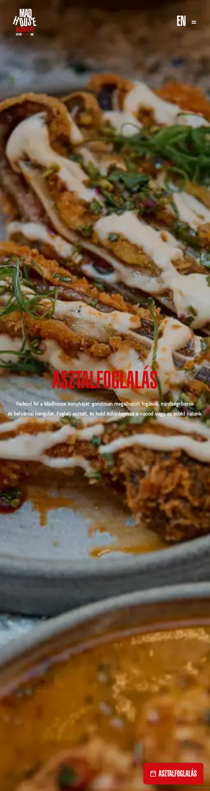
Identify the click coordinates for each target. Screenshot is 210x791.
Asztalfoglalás (105, 383)
